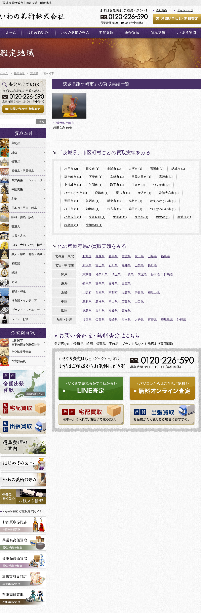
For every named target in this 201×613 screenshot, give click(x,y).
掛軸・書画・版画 (22, 217)
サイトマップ (185, 10)
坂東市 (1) (114, 201)
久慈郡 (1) (141, 217)
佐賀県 (100, 319)
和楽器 (15, 263)
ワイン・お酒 (19, 319)
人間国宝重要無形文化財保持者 (25, 342)
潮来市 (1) (123, 192)
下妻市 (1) (96, 176)
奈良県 (139, 292)
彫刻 (14, 198)
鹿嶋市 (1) (102, 192)
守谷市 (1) (144, 192)
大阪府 (86, 292)
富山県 (100, 265)
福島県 (165, 256)
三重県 (126, 283)
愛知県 (113, 283)
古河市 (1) (135, 168)
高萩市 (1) (166, 176)
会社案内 (161, 10)
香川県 (100, 310)
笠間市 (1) (96, 184)
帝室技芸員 (18, 361)
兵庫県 (100, 292)
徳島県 (86, 310)
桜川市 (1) (71, 209)
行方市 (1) (114, 209)
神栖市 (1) (92, 209)
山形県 (152, 256)
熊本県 (126, 319)
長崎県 (113, 319)
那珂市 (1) (71, 201)
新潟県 (86, 265)
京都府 (113, 292)
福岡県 (86, 319)
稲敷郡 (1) (163, 217)
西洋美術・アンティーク (26, 180)
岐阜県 (86, 283)
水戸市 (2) (71, 168)
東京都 (86, 274)
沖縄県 (181, 319)
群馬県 (168, 274)
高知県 (126, 310)
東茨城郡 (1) (97, 217)
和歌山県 (154, 292)
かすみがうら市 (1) (163, 201)
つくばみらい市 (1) (163, 209)
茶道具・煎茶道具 (22, 171)
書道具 (15, 226)
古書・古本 (18, 235)
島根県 (100, 301)
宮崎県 (152, 319)
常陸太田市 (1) (141, 176)
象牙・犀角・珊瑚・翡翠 (26, 254)
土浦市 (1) (114, 168)
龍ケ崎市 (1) (72, 176)
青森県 (100, 256)
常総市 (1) (117, 176)
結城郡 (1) (184, 217)
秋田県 (139, 256)
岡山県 (113, 301)
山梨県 (139, 265)
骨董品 (15, 161)
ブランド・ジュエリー (25, 309)
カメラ (15, 282)
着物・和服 (18, 291)
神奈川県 (101, 274)
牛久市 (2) (138, 184)
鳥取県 (86, 301)
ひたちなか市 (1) (75, 192)
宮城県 (126, 256)
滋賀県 (126, 292)
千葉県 (129, 274)
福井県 (126, 265)
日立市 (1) (92, 168)
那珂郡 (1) (120, 217)
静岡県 (100, 283)
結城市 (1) (178, 168)
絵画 (14, 152)
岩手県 (113, 256)
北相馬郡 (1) (94, 225)
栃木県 (155, 274)
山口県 (139, 301)
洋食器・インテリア (24, 300)
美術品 (15, 143)
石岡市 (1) (157, 168)
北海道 (86, 256)
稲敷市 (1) (135, 201)
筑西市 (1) (92, 201)
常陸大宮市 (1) (169, 192)
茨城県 (142, 274)
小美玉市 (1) (72, 217)
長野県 (152, 265)
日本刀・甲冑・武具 (24, 208)
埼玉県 (116, 274)
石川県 (113, 265)
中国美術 (17, 189)
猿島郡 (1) (71, 225)
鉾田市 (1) (135, 209)
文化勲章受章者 (21, 352)
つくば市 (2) (161, 184)
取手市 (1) (117, 184)
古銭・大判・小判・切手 (26, 245)
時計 (14, 272)
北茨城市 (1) (72, 184)
